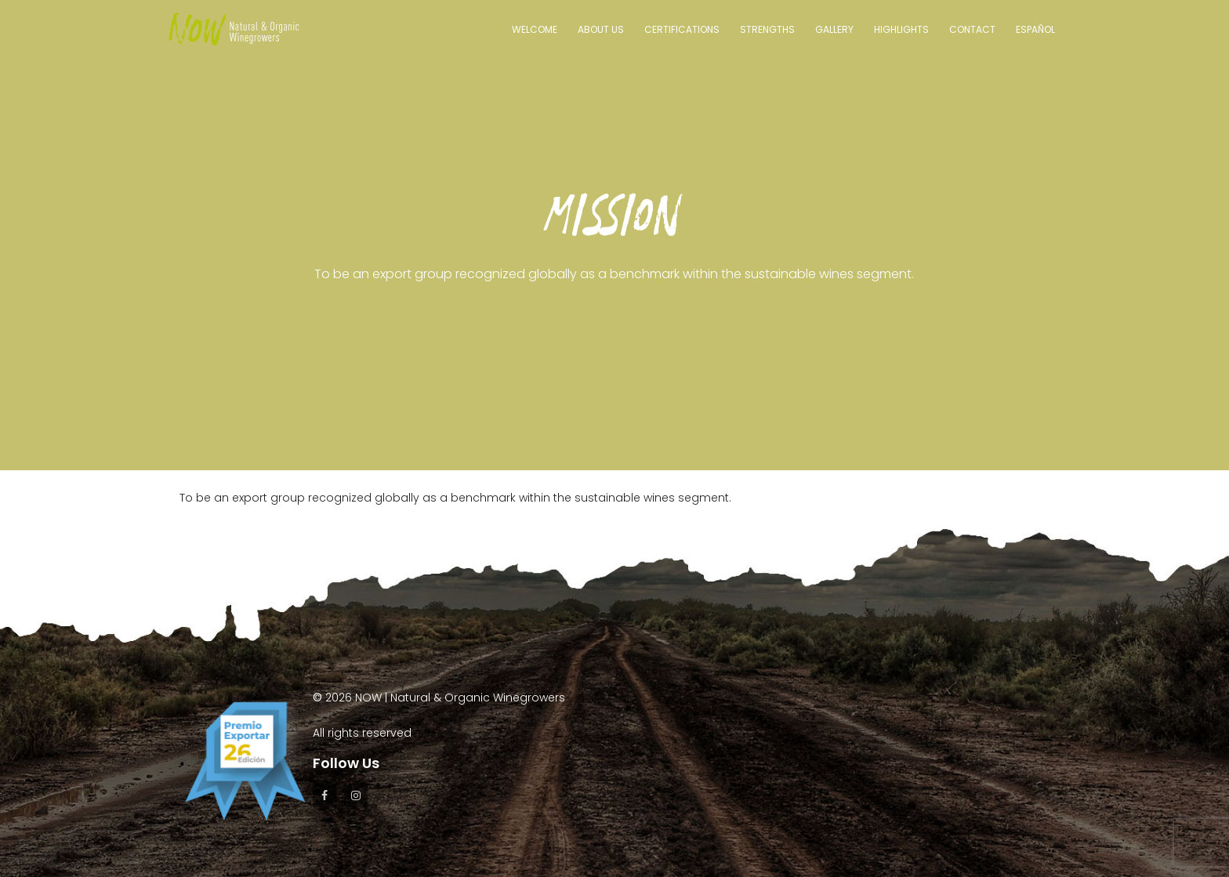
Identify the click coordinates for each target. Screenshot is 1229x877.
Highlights (901, 29)
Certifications (682, 29)
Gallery (834, 29)
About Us (601, 29)
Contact (972, 29)
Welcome (534, 29)
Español (1035, 29)
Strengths (767, 29)
